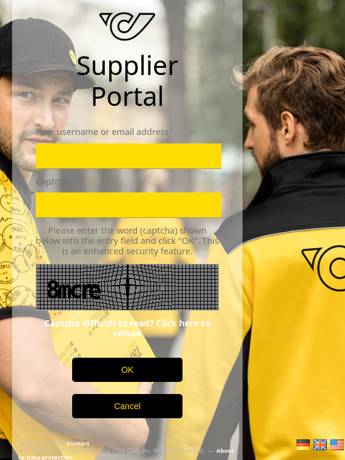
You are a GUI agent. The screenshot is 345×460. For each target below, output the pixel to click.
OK (127, 370)
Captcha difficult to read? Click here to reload (127, 328)
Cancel (127, 406)
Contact (78, 443)
